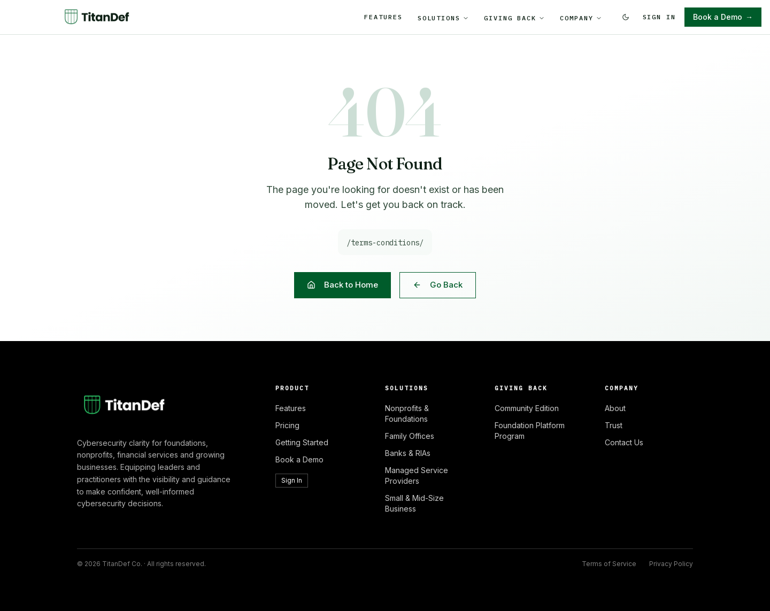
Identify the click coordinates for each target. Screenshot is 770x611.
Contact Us (624, 442)
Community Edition (527, 408)
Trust (613, 425)
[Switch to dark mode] (625, 17)
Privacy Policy (671, 564)
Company (581, 18)
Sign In (659, 17)
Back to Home (342, 285)
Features (383, 17)
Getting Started (301, 442)
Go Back (438, 285)
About (615, 408)
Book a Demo (723, 17)
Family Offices (409, 435)
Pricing (287, 425)
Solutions (443, 18)
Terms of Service (609, 564)
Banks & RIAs (407, 453)
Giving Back (514, 18)
